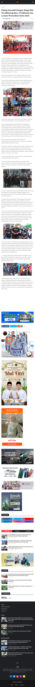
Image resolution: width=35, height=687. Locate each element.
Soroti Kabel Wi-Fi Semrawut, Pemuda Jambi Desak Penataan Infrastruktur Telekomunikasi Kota (19, 535)
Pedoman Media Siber (5, 606)
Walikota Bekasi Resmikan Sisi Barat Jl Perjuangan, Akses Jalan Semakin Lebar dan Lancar (20, 547)
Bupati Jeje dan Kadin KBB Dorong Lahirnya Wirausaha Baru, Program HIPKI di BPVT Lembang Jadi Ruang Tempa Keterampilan (20, 619)
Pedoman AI (3, 610)
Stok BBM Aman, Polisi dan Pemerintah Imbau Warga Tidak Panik (20, 581)
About (12, 684)
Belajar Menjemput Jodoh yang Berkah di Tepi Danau (19, 631)
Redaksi (2, 604)
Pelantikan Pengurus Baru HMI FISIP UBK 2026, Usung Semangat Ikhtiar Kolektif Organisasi (20, 625)
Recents (17, 531)
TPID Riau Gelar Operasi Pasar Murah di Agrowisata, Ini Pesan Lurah (20, 587)
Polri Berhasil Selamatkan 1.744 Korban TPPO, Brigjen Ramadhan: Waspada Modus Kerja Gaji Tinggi (20, 541)
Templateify (20, 682)
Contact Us (22, 684)
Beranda (3, 7)
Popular (7, 531)
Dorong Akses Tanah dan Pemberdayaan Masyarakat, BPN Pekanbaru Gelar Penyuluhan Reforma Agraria (21, 575)
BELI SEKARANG (12, 444)
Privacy (16, 684)
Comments (28, 531)
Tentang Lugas (4, 608)
